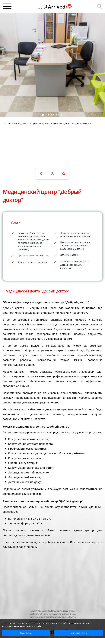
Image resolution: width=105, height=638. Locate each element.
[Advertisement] (52, 149)
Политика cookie (78, 632)
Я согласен (26, 632)
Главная (7, 123)
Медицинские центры (40, 123)
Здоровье (24, 123)
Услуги (14, 123)
